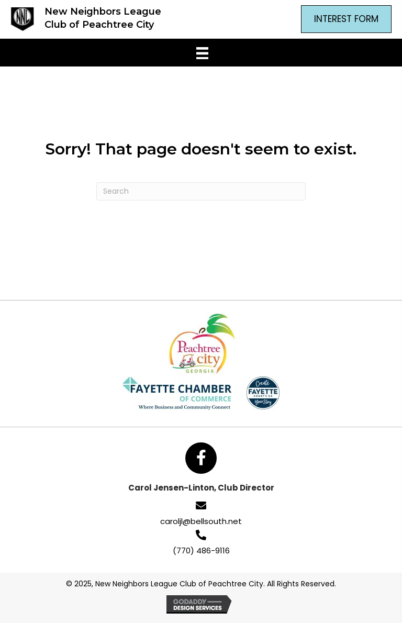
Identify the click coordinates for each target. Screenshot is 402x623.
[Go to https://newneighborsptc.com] (84, 19)
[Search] (201, 191)
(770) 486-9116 (201, 550)
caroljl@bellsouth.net (201, 521)
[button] (201, 458)
